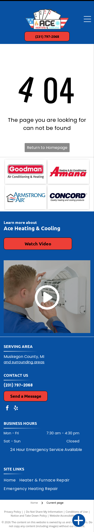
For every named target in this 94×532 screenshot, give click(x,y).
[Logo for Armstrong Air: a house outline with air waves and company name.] (25, 197)
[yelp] (16, 408)
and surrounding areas (24, 362)
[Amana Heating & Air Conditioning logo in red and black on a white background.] (68, 171)
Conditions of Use (77, 511)
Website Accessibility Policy (66, 515)
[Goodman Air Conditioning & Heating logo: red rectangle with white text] (25, 171)
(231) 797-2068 (18, 385)
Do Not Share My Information (44, 511)
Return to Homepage (47, 147)
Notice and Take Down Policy (29, 515)
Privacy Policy (12, 511)
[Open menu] (87, 19)
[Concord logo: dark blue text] (68, 197)
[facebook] (7, 408)
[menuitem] (11, 480)
